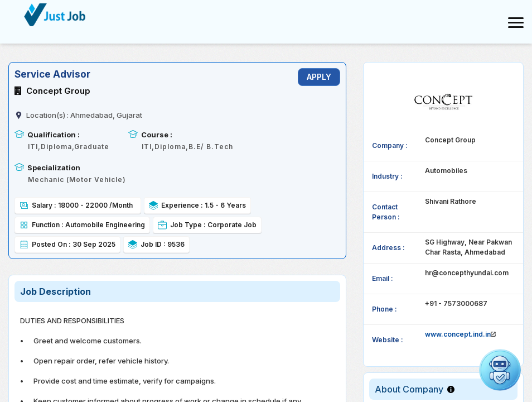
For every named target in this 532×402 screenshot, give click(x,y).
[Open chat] (500, 370)
